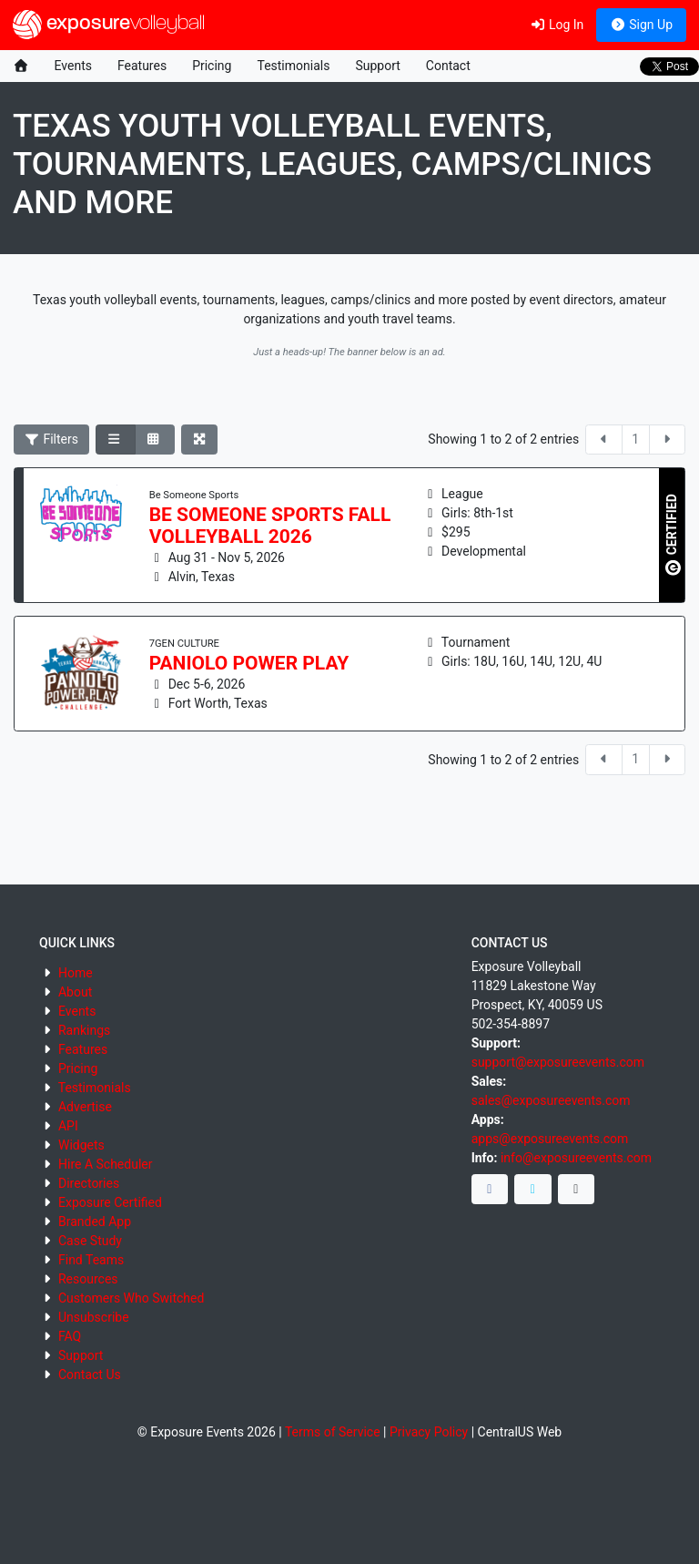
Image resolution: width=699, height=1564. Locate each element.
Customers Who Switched (131, 1298)
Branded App (94, 1221)
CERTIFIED (673, 535)
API (68, 1126)
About (75, 992)
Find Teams (91, 1259)
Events (73, 65)
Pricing (211, 65)
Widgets (81, 1145)
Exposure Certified (110, 1202)
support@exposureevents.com (557, 1062)
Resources (88, 1279)
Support (377, 65)
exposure (109, 24)
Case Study (90, 1240)
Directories (88, 1183)
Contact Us (89, 1374)
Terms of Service (332, 1432)
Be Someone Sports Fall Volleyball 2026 (270, 525)
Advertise (85, 1106)
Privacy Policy (429, 1432)
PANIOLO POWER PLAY (249, 663)
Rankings (84, 1030)
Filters (52, 439)
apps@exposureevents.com (550, 1138)
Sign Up (641, 24)
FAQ (69, 1336)
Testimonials (293, 65)
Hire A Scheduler (105, 1164)
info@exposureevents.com (576, 1157)
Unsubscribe (93, 1317)
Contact (448, 65)
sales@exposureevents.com (551, 1100)
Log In (556, 24)
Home (75, 973)
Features (142, 65)
